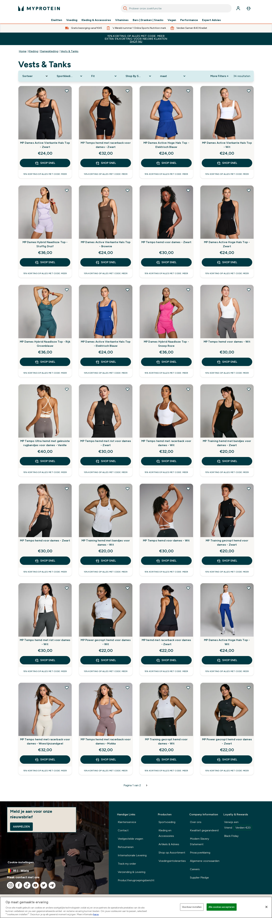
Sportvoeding (167, 822)
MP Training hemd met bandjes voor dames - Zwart (227, 443)
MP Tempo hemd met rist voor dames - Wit (45, 642)
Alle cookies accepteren (222, 907)
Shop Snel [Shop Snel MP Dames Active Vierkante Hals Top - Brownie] (105, 262)
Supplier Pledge (199, 877)
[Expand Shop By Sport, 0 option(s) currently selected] (138, 76)
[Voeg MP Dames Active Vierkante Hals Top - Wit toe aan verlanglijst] (248, 90)
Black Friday (231, 836)
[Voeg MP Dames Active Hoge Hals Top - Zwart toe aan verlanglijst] (248, 190)
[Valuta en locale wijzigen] (54, 871)
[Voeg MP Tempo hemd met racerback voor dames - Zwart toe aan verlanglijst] (127, 90)
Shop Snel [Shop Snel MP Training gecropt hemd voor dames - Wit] (166, 759)
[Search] (125, 8)
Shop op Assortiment (172, 852)
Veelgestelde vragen (130, 838)
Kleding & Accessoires (96, 20)
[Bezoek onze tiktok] (27, 885)
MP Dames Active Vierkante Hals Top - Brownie (106, 244)
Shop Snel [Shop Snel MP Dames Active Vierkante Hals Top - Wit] (227, 163)
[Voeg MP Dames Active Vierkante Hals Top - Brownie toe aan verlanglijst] (127, 190)
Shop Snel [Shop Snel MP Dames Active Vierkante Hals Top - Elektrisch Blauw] (105, 362)
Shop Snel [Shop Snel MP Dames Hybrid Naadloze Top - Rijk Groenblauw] (45, 362)
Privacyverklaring (200, 852)
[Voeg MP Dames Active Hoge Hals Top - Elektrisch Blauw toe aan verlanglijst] (188, 90)
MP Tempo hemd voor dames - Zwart (166, 242)
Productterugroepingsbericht (136, 880)
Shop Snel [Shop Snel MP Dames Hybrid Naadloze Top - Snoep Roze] (166, 362)
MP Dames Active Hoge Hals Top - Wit (227, 642)
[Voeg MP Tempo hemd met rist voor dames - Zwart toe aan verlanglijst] (127, 389)
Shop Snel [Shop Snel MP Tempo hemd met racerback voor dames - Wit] (166, 461)
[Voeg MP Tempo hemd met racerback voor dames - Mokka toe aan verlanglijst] (127, 687)
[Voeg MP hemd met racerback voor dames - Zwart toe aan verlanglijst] (188, 588)
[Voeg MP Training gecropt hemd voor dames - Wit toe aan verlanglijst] (188, 687)
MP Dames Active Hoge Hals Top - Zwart (227, 244)
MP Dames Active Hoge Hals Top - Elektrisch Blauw (166, 145)
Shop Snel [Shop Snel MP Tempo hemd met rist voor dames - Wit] (45, 660)
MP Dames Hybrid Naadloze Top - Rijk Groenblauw (45, 343)
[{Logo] (39, 8)
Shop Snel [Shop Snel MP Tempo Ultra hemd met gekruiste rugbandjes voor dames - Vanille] (45, 461)
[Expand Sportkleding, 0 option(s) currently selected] (70, 76)
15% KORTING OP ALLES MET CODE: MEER (136, 38)
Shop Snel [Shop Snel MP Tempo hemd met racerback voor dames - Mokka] (105, 759)
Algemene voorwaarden (204, 861)
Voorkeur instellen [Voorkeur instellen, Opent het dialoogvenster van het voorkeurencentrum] (192, 907)
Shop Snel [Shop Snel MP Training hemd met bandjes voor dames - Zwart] (227, 461)
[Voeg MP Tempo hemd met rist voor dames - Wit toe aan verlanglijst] (66, 588)
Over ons (195, 822)
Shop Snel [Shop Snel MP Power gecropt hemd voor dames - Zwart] (227, 759)
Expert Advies (211, 20)
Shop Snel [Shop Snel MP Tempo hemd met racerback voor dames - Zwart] (105, 163)
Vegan (172, 20)
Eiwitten (56, 20)
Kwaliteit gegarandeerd (204, 830)
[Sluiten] (266, 907)
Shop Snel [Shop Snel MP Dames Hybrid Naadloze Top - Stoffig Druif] (45, 262)
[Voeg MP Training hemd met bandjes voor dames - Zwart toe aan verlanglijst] (248, 389)
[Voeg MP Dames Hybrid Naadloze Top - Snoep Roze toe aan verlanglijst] (188, 289)
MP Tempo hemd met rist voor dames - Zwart (105, 443)
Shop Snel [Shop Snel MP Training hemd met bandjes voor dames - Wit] (105, 561)
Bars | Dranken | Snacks (148, 20)
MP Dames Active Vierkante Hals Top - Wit (227, 145)
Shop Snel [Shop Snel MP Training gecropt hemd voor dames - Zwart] (227, 561)
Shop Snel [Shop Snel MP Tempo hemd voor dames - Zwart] (166, 262)
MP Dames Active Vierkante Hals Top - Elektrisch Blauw (106, 343)
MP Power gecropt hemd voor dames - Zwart (227, 741)
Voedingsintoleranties (172, 861)
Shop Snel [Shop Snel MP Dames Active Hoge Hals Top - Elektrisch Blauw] (166, 163)
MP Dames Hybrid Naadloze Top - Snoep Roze (166, 343)
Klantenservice (127, 822)
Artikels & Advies (169, 844)
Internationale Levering (132, 855)
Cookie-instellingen (21, 862)
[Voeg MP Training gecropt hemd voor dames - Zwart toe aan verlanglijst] (248, 488)
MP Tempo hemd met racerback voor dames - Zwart (105, 145)
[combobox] (176, 8)
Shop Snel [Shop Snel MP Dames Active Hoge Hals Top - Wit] (227, 660)
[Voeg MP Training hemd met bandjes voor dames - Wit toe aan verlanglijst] (127, 488)
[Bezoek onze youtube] (35, 885)
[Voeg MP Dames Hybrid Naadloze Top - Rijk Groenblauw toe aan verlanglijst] (66, 289)
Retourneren (126, 847)
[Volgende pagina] (146, 785)
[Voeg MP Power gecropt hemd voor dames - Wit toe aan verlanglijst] (127, 588)
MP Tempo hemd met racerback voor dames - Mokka (105, 741)
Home (22, 51)
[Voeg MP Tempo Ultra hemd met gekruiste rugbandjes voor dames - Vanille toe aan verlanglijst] (66, 389)
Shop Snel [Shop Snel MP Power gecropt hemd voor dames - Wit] (105, 660)
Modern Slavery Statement (199, 841)
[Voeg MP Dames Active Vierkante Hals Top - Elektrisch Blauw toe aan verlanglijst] (127, 289)
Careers (195, 869)
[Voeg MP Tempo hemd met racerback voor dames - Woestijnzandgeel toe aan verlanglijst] (66, 687)
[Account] (238, 8)
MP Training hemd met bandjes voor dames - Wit (106, 542)
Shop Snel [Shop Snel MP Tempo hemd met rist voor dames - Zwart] (105, 461)
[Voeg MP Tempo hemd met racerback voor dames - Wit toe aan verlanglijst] (188, 389)
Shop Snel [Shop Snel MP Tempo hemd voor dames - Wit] (227, 362)
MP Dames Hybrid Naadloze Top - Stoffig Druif (45, 244)
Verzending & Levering (131, 872)
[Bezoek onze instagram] (10, 885)
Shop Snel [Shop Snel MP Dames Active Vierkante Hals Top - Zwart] (45, 163)
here (96, 914)
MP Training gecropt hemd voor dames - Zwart (227, 542)
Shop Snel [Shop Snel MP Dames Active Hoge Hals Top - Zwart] (227, 262)
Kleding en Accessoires (166, 833)
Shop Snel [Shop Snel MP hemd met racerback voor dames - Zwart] (166, 660)
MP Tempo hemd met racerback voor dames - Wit (166, 443)
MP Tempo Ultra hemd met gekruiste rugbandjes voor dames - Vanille (45, 443)
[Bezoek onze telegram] (52, 885)
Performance (189, 20)
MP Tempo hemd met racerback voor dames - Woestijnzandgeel (45, 741)
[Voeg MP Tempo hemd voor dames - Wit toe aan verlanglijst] (248, 289)
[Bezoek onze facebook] (18, 885)
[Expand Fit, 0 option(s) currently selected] (104, 76)
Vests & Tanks (69, 51)
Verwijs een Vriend (238, 825)
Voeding (71, 20)
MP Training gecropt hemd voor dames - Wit (166, 741)
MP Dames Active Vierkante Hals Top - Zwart (45, 145)
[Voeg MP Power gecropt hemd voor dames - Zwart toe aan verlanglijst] (248, 687)
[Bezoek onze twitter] (43, 885)
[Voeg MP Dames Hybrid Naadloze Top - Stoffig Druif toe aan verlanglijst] (66, 190)
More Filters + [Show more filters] (219, 76)
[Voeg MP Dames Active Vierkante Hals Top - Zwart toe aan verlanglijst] (66, 90)
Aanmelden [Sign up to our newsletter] (21, 826)
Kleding (33, 51)
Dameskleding (49, 51)
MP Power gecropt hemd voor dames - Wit (105, 642)
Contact (123, 830)
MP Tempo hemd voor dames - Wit (227, 341)
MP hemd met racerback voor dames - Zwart (166, 642)
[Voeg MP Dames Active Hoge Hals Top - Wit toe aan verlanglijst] (248, 588)
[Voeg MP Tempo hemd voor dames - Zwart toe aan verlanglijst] (188, 190)
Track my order (127, 863)
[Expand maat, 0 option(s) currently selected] (173, 76)
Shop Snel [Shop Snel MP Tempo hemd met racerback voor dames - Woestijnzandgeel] (45, 759)
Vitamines (122, 20)
